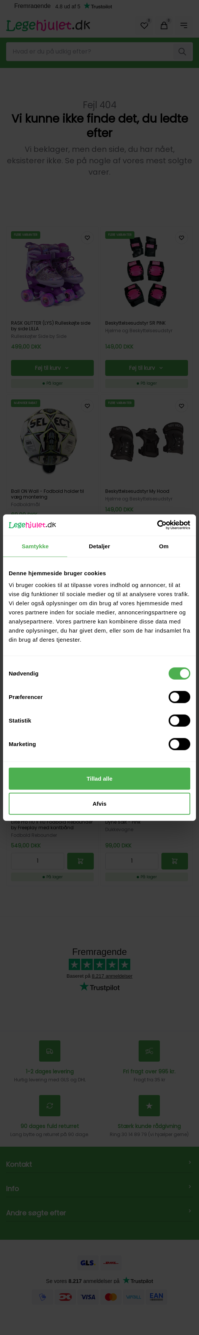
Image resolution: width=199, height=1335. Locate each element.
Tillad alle (99, 778)
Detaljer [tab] (99, 546)
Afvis (100, 803)
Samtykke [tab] (35, 546)
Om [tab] (164, 546)
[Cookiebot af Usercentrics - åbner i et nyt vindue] (157, 525)
